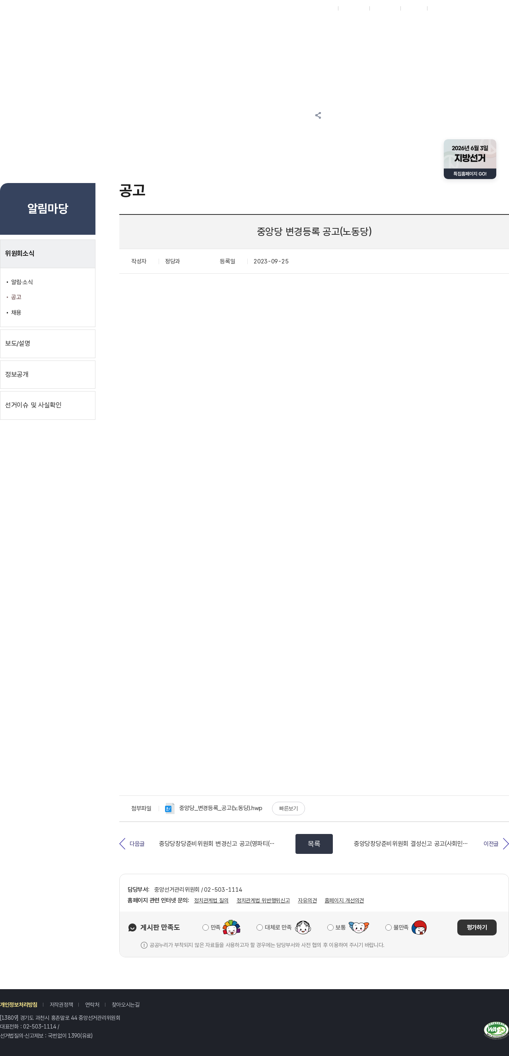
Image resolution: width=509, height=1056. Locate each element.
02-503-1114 (39, 1026)
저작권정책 (61, 1004)
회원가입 (413, 8)
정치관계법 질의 (211, 900)
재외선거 (324, 8)
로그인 (438, 8)
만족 (216, 927)
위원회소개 (376, 45)
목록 (314, 844)
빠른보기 (288, 808)
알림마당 (244, 25)
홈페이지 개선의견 (344, 900)
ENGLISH (384, 8)
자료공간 (376, 25)
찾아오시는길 (126, 1004)
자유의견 (307, 900)
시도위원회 (353, 8)
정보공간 (310, 25)
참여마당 (178, 25)
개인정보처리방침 (18, 1004)
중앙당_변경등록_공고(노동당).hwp (213, 808)
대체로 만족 (278, 927)
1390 (74, 1036)
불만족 (401, 927)
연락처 (92, 1004)
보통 (341, 927)
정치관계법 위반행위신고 (263, 900)
